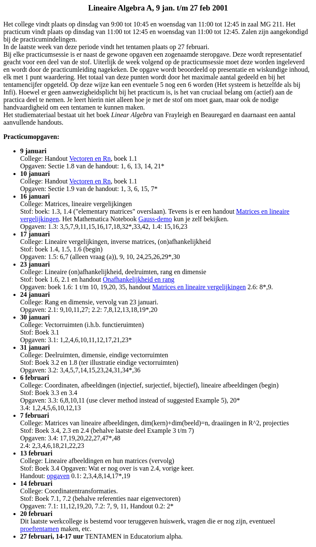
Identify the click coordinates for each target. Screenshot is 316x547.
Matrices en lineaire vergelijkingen (199, 287)
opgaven (58, 475)
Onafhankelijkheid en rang (139, 279)
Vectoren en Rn (90, 158)
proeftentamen (39, 528)
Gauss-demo (155, 218)
